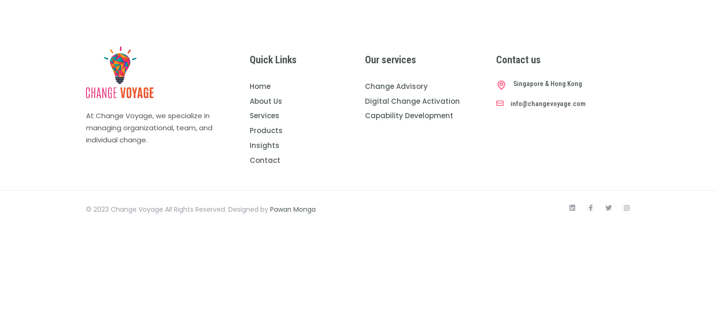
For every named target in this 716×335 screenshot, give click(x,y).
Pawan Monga (293, 209)
